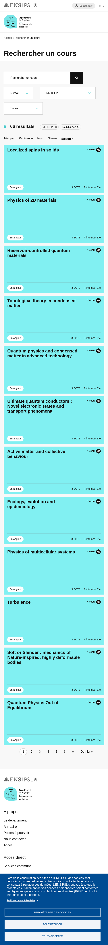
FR (99, 6)
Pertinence (26, 138)
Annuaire (10, 826)
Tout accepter (52, 936)
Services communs (17, 866)
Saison (67, 138)
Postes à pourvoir (16, 833)
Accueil (8, 37)
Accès (8, 845)
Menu (100, 22)
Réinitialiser (69, 127)
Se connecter (86, 6)
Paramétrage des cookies (52, 912)
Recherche (89, 22)
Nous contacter (15, 839)
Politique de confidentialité (21, 900)
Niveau (52, 138)
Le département (15, 820)
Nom (40, 138)
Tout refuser (52, 924)
